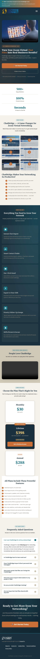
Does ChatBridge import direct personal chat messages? (20, 564)
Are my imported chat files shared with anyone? (20, 592)
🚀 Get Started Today (20, 66)
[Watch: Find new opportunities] (10, 152)
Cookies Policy (21, 646)
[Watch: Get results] (29, 164)
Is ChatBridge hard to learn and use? (20, 557)
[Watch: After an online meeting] (29, 141)
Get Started (20, 417)
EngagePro (22, 641)
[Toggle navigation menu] (36, 11)
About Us (7, 646)
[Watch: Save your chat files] (29, 152)
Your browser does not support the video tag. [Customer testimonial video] (20, 370)
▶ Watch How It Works (20, 71)
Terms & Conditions (31, 646)
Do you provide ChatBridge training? (20, 585)
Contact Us (13, 646)
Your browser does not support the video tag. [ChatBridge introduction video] (20, 31)
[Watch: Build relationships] (10, 164)
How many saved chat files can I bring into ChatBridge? (20, 571)
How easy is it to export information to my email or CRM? (20, 578)
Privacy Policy (8, 648)
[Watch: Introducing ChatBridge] (10, 141)
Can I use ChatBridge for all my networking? (20, 540)
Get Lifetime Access (20, 444)
